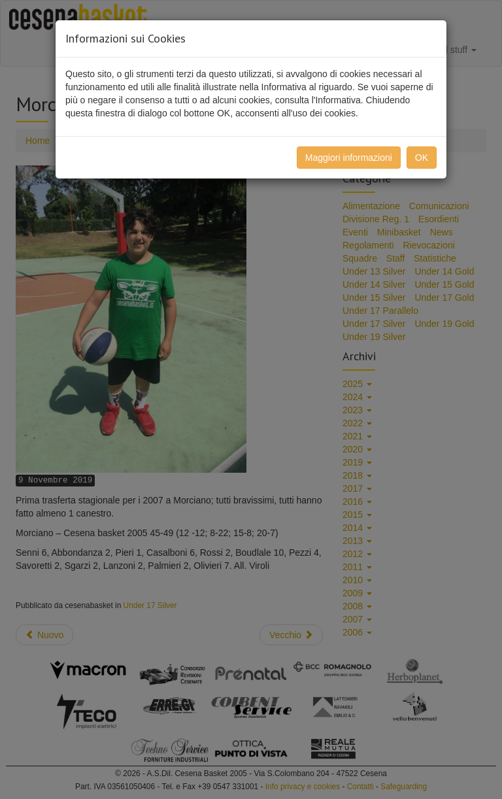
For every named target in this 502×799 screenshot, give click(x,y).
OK (421, 157)
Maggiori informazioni (348, 157)
